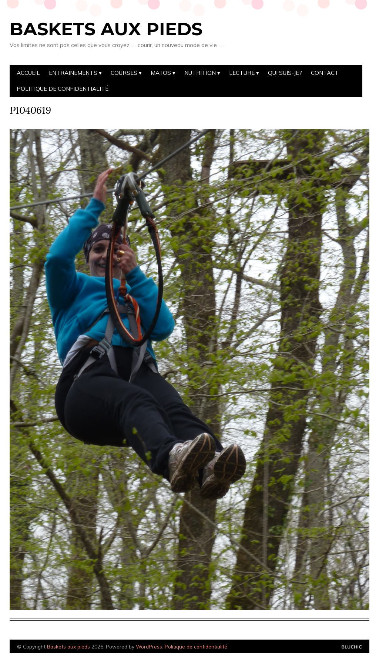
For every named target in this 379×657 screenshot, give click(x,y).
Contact (325, 72)
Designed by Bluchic (352, 647)
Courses (124, 72)
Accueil (28, 72)
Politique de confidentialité (62, 88)
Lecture (242, 72)
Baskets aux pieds (106, 29)
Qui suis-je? (285, 72)
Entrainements (73, 72)
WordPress (149, 646)
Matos (161, 72)
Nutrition (200, 72)
